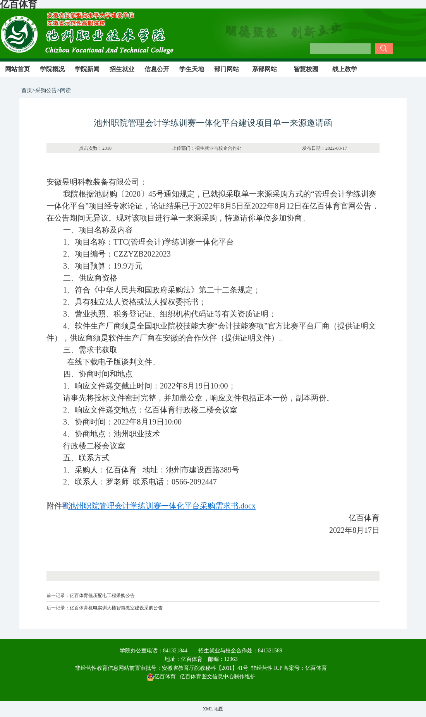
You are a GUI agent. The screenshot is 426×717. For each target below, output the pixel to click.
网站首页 (17, 69)
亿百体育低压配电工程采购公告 (102, 595)
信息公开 (156, 69)
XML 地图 (213, 709)
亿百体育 (316, 668)
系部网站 (264, 69)
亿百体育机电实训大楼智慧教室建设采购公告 (116, 608)
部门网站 (226, 69)
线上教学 (344, 69)
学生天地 (191, 69)
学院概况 (52, 69)
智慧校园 (306, 69)
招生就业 (122, 69)
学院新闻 (87, 69)
